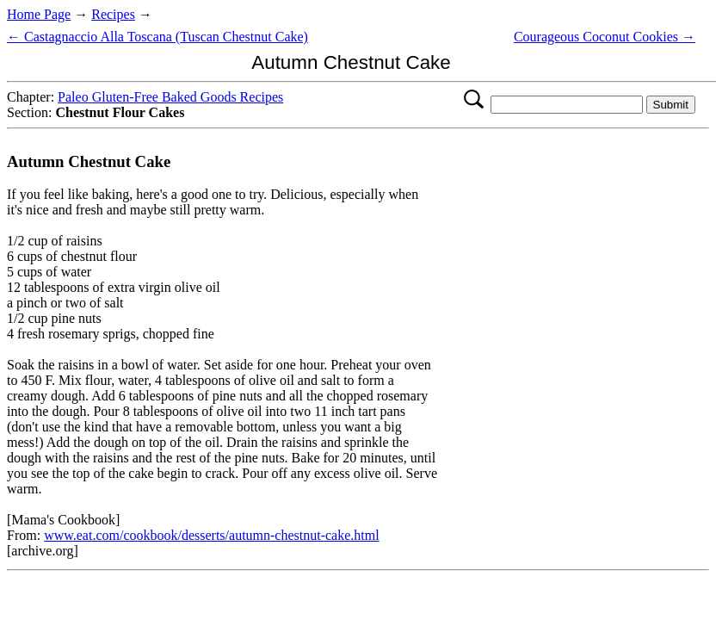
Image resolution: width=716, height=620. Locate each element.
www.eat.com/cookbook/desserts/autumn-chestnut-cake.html (212, 535)
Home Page (39, 14)
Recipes (113, 14)
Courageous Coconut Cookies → (604, 36)
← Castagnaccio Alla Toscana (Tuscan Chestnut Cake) (157, 36)
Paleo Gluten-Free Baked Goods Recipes (170, 97)
